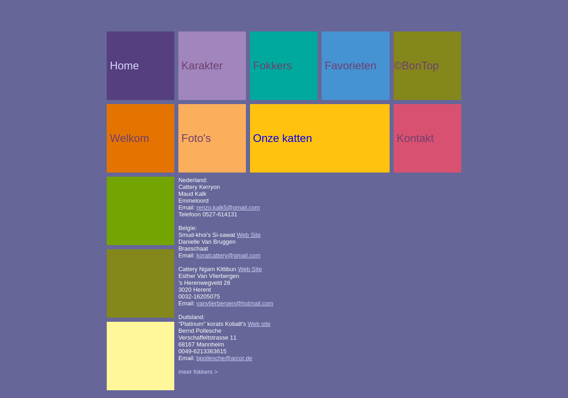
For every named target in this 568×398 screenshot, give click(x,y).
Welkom (129, 138)
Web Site (249, 234)
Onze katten (282, 138)
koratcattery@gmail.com (229, 255)
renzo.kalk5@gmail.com (228, 207)
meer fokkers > (198, 371)
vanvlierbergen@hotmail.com (235, 303)
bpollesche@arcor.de (224, 358)
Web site (259, 323)
